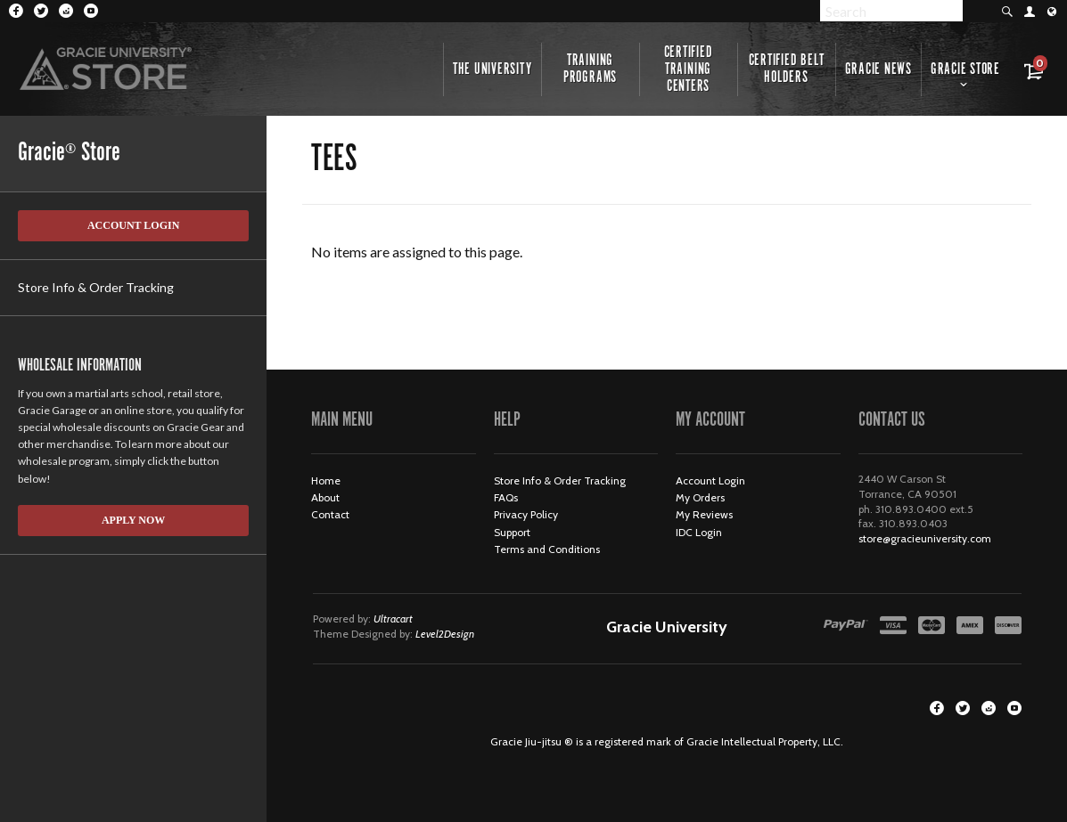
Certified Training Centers (688, 69)
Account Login (133, 225)
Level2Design (444, 633)
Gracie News (878, 69)
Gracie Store (965, 69)
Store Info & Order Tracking (96, 287)
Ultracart (393, 618)
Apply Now (133, 520)
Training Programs (590, 69)
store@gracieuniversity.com (924, 538)
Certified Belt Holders (787, 69)
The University (492, 69)
